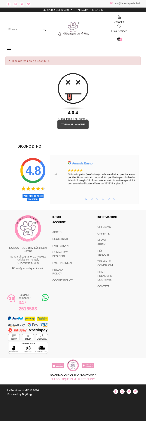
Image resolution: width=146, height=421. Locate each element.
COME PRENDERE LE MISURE (104, 275)
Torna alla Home (73, 124)
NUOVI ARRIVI (101, 242)
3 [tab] (97, 199)
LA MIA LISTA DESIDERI (60, 254)
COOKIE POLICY (62, 280)
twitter (28, 4)
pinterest (22, 4)
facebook (8, 4)
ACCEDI (57, 232)
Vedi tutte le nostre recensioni (33, 197)
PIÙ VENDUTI (103, 252)
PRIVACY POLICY (58, 271)
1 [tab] (86, 199)
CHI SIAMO (104, 226)
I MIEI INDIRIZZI (62, 262)
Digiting (27, 394)
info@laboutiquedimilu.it (128, 3)
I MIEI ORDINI (60, 245)
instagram (15, 4)
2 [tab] (92, 199)
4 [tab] (103, 199)
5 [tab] (109, 199)
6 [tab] (114, 199)
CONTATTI (103, 286)
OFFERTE (103, 233)
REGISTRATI (60, 238)
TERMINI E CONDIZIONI (105, 263)
